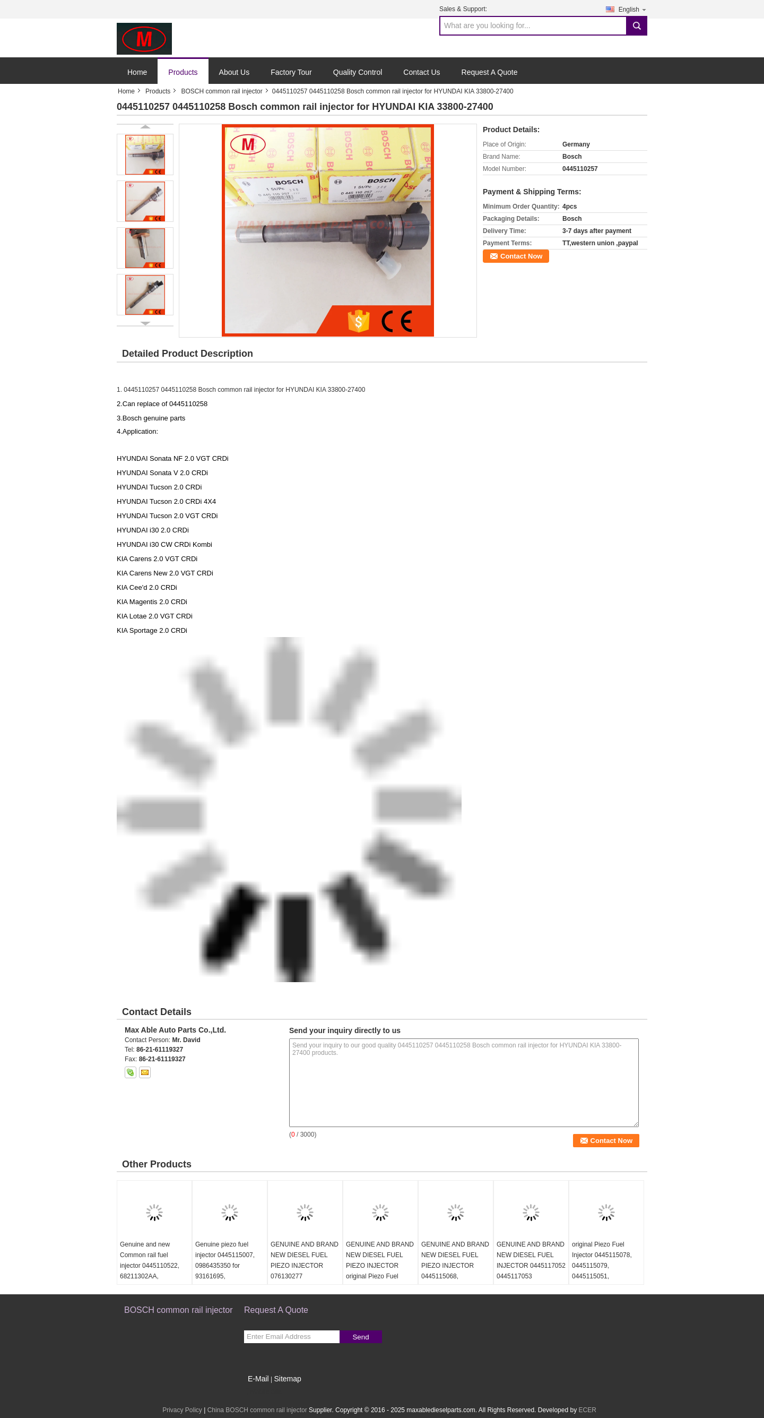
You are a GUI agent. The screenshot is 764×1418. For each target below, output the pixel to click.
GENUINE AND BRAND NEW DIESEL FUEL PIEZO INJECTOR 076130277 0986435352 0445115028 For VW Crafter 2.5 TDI (304, 1276)
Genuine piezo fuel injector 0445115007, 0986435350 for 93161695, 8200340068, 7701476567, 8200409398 (225, 1276)
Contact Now (521, 256)
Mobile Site (263, 1392)
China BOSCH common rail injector (257, 1410)
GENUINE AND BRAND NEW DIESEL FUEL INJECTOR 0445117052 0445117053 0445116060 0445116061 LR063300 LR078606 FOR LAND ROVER (531, 1281)
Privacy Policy (182, 1410)
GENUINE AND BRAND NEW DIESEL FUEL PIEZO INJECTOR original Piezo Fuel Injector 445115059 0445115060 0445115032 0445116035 (380, 1281)
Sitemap (287, 1378)
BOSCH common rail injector (221, 91)
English (633, 9)
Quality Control (358, 72)
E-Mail (258, 1378)
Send (360, 1337)
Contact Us (421, 72)
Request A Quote (490, 72)
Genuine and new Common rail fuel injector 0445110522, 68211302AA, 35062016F (149, 1266)
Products (182, 72)
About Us (234, 72)
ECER (587, 1410)
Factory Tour (291, 72)
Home (137, 72)
